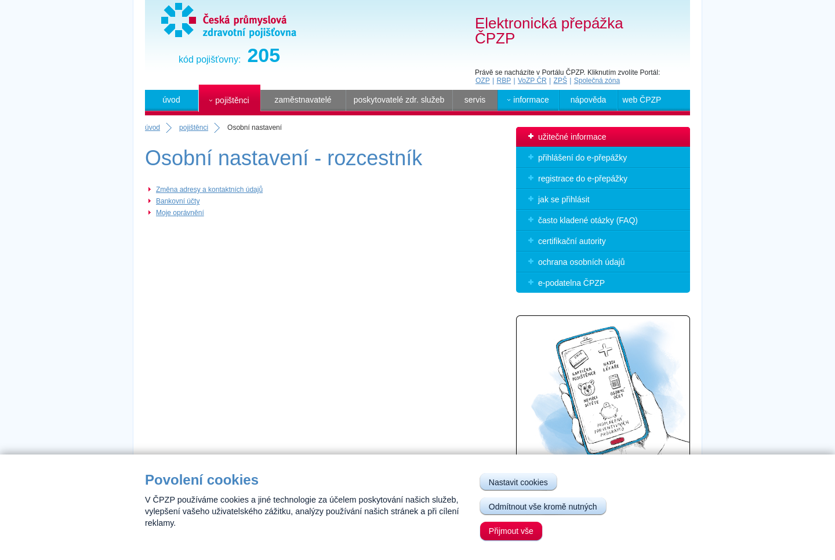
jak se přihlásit (564, 199)
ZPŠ (560, 81)
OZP (482, 81)
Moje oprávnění (180, 213)
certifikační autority (572, 241)
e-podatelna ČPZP (571, 283)
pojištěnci (193, 127)
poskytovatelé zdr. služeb (399, 99)
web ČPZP (642, 99)
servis (475, 99)
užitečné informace (572, 136)
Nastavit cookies (518, 482)
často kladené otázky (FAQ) (588, 220)
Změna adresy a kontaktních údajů (209, 190)
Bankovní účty (177, 201)
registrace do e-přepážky (582, 178)
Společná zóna (597, 81)
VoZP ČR (532, 81)
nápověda (589, 99)
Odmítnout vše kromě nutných (543, 506)
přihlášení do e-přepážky (582, 157)
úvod (171, 99)
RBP (503, 81)
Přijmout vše (511, 531)
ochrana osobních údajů (581, 262)
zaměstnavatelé (302, 99)
